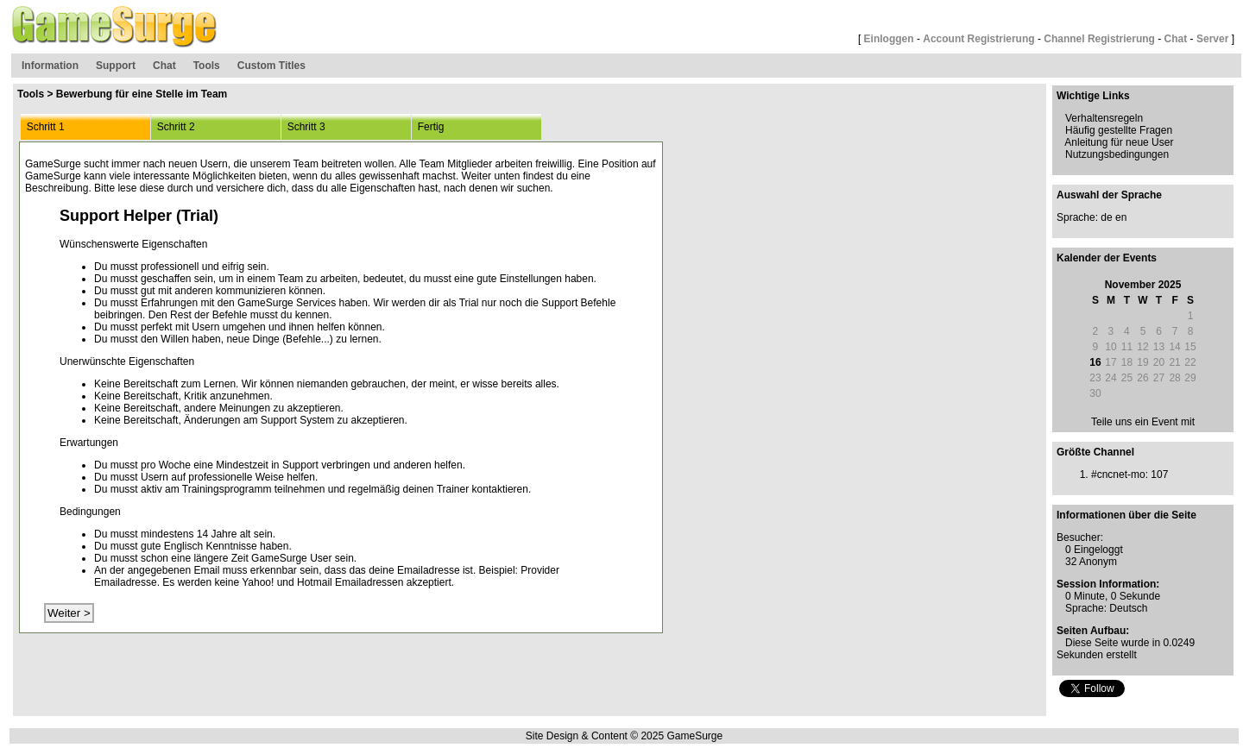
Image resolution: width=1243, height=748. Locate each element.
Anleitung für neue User (1118, 142)
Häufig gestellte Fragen (1118, 130)
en (1120, 217)
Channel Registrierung (1099, 39)
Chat (1176, 39)
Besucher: (1080, 537)
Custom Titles (271, 66)
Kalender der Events (1107, 258)
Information (50, 66)
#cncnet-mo (1118, 474)
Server (1212, 39)
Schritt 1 (43, 127)
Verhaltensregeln (1104, 118)
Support (116, 66)
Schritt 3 (303, 127)
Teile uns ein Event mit (1143, 422)
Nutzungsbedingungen (1117, 154)
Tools (206, 66)
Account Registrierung (978, 39)
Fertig (428, 127)
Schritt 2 (173, 127)
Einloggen (889, 39)
